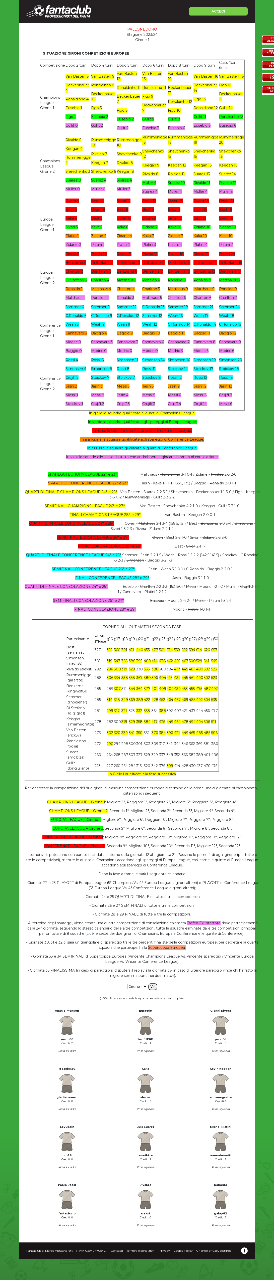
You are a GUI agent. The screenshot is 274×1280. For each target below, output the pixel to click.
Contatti (117, 1250)
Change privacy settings (213, 1250)
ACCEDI (218, 11)
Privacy (164, 1250)
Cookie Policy (183, 1250)
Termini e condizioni (140, 1250)
